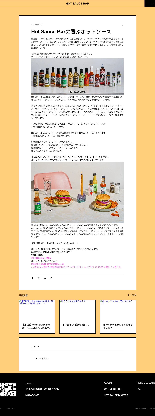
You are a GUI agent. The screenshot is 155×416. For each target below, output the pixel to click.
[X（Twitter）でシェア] (38, 278)
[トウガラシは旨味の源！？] (77, 310)
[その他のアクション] (122, 24)
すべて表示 (132, 295)
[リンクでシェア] (51, 278)
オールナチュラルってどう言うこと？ (117, 326)
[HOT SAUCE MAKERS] (116, 395)
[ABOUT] (115, 382)
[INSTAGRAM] (35, 395)
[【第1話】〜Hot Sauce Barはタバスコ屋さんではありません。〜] (37, 310)
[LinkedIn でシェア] (45, 278)
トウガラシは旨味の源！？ (76, 324)
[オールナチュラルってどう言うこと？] (118, 310)
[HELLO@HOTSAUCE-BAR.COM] (47, 389)
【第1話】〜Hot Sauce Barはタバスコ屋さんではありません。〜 (36, 326)
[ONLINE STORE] (115, 389)
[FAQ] (140, 389)
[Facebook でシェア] (32, 278)
